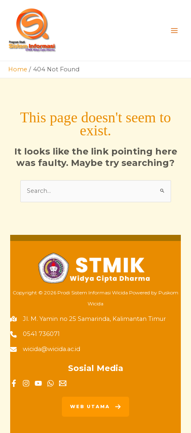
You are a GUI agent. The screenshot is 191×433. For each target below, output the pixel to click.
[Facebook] (14, 383)
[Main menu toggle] (174, 30)
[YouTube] (38, 383)
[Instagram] (26, 383)
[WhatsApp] (50, 383)
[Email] (62, 383)
